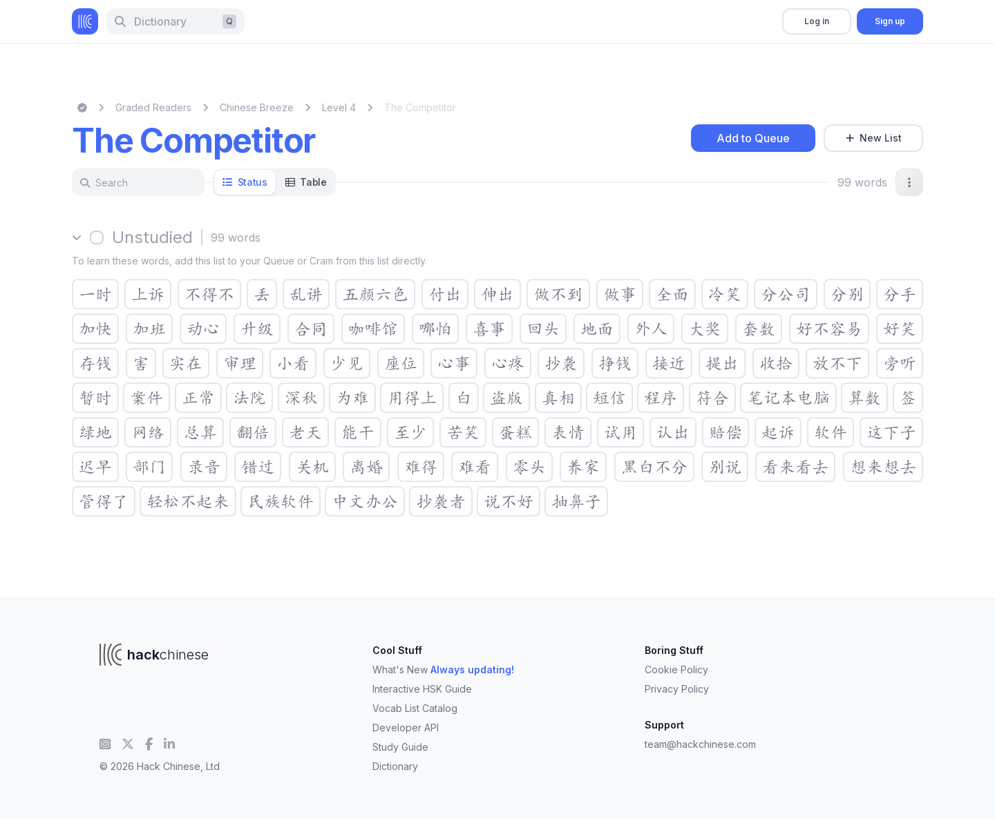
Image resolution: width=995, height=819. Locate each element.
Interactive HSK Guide (422, 689)
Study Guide (400, 747)
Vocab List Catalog (414, 708)
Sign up (890, 21)
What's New (443, 669)
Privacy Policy (677, 689)
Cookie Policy (676, 669)
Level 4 (339, 107)
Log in (816, 21)
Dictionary (395, 766)
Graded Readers (153, 107)
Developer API (405, 727)
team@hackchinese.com (700, 744)
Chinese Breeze (257, 107)
